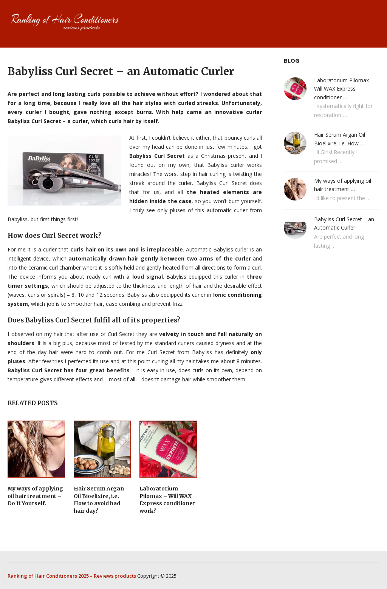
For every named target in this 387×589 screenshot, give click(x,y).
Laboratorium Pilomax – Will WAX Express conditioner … (343, 89)
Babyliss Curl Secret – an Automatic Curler (344, 223)
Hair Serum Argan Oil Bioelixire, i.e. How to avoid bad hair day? (99, 499)
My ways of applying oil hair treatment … (342, 185)
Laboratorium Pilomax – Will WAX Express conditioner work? (167, 499)
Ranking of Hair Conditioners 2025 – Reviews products (72, 575)
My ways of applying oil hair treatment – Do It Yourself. (35, 496)
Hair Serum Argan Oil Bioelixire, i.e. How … (339, 138)
